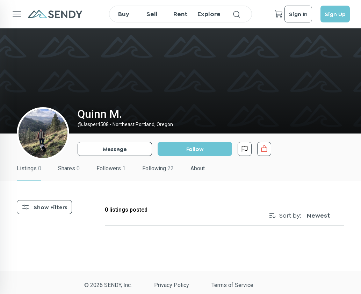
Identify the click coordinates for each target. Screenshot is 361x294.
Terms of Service (232, 285)
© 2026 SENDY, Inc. (108, 285)
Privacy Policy (171, 285)
